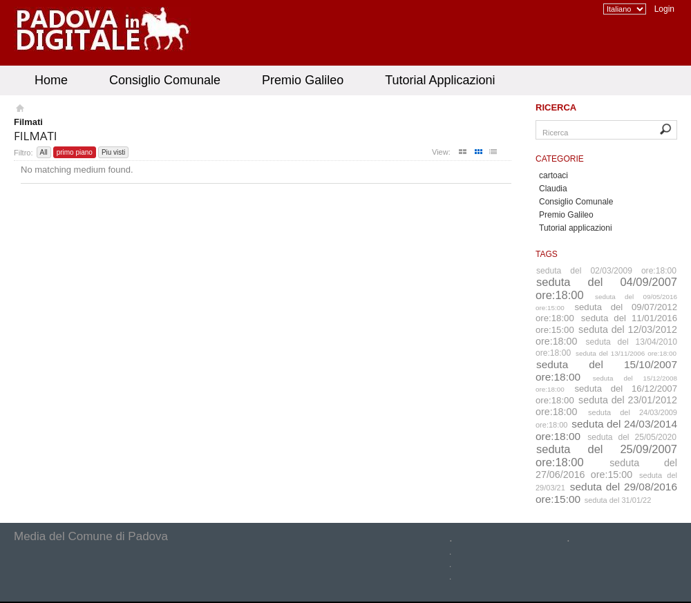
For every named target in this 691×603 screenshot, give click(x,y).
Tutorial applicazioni (575, 228)
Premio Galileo (302, 80)
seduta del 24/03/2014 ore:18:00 (606, 430)
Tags (547, 254)
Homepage (19, 110)
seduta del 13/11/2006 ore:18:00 (626, 353)
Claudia (553, 188)
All (44, 152)
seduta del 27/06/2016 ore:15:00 (606, 468)
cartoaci (553, 175)
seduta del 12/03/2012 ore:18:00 (606, 335)
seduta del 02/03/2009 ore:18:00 (606, 271)
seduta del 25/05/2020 (631, 437)
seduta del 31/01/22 (618, 500)
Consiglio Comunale (164, 80)
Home (51, 80)
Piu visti (113, 152)
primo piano (75, 152)
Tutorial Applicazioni (440, 80)
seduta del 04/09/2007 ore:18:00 (606, 288)
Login (664, 9)
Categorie (560, 159)
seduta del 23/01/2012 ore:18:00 (606, 405)
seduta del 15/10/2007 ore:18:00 (606, 370)
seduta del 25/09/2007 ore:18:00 (606, 455)
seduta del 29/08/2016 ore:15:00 (606, 493)
